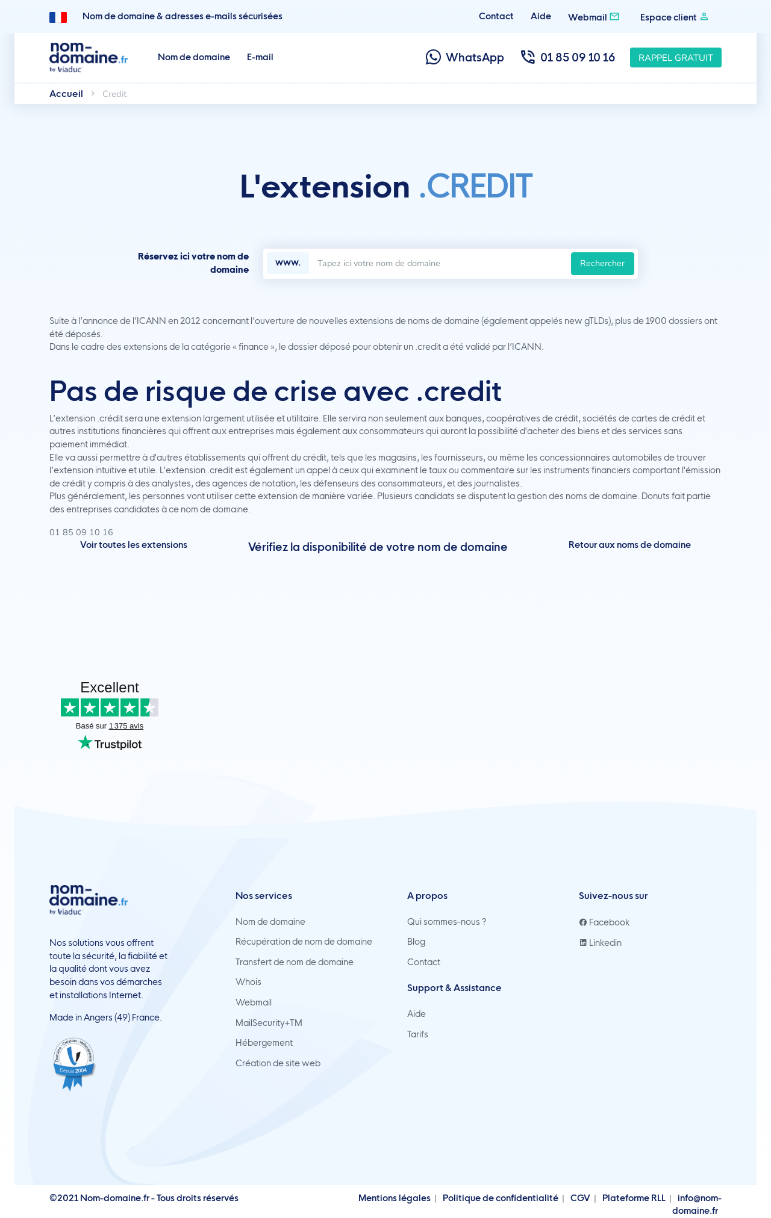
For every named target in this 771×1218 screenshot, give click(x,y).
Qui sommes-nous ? (447, 921)
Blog (416, 941)
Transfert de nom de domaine (295, 962)
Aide (541, 16)
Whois (248, 982)
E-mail (260, 57)
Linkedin (600, 942)
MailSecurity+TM (269, 1023)
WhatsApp (464, 57)
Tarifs (417, 1034)
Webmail (594, 16)
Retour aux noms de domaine (630, 544)
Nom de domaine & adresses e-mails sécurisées (182, 16)
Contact (496, 16)
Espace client (675, 16)
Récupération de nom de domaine (304, 941)
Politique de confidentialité (500, 1198)
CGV (580, 1198)
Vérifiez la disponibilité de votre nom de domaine (378, 547)
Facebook (604, 922)
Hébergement (264, 1042)
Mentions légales (394, 1198)
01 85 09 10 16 (567, 57)
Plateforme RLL (634, 1198)
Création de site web (278, 1063)
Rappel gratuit (675, 58)
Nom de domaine (194, 57)
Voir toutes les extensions (133, 544)
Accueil (66, 93)
